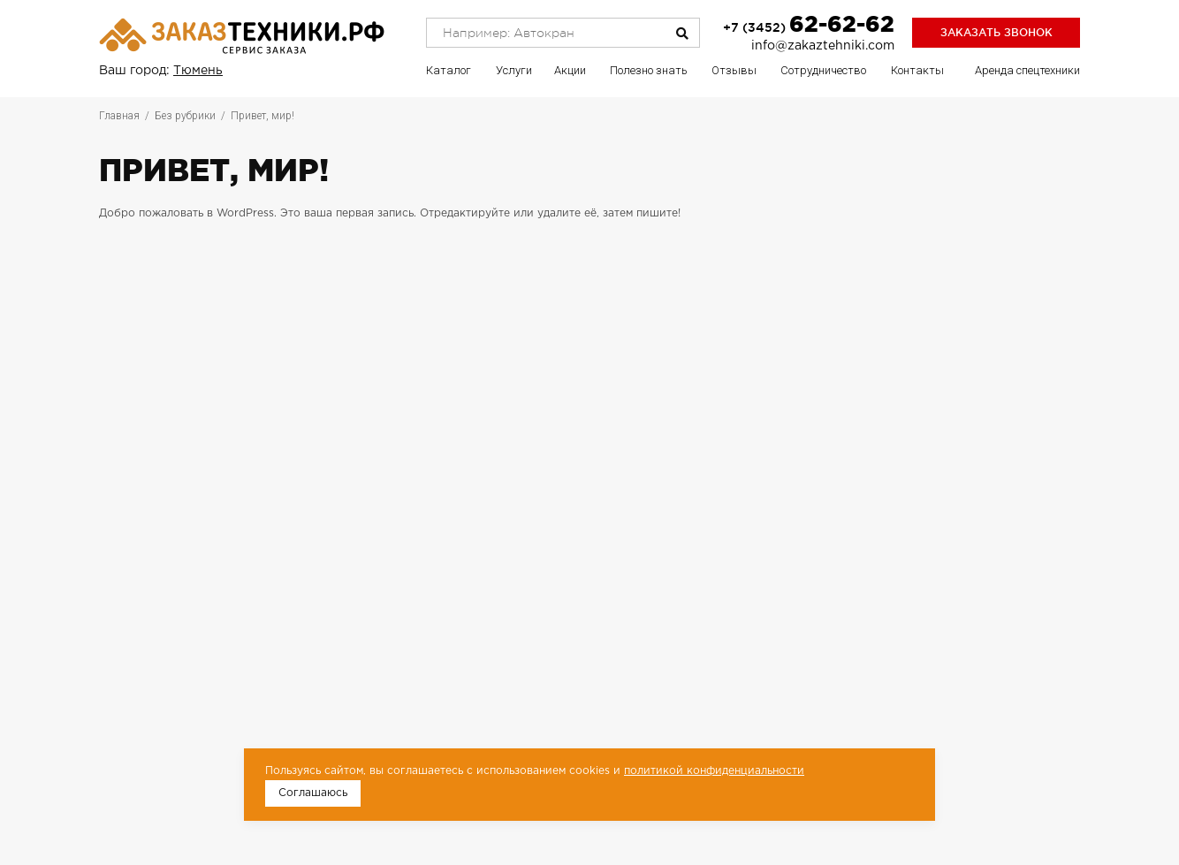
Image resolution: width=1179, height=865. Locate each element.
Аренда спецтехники (1027, 70)
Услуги (514, 70)
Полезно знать (649, 70)
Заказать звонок (996, 32)
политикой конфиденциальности (714, 771)
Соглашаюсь (312, 793)
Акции (570, 70)
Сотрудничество (823, 70)
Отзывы (734, 70)
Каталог (448, 70)
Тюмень (198, 70)
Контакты (917, 70)
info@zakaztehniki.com (822, 46)
